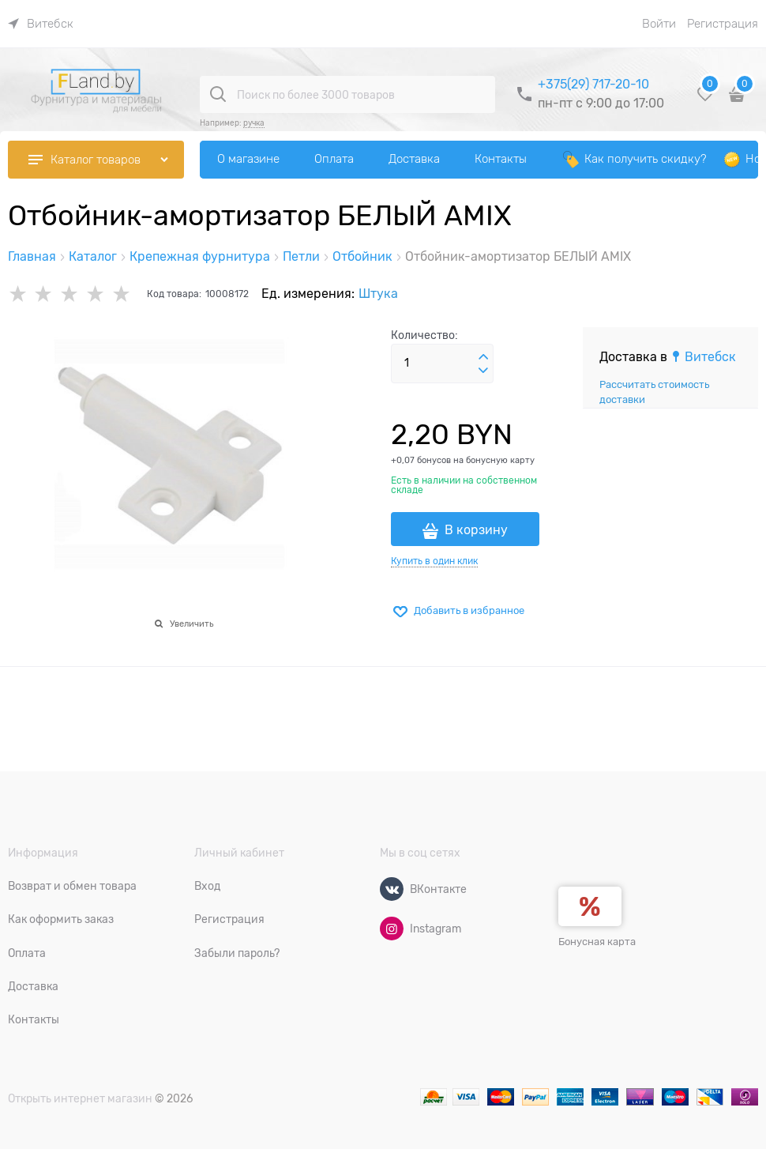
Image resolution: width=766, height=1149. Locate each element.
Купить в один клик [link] (434, 561)
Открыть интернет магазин (80, 1098)
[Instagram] (392, 928)
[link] (40, 23)
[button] (483, 357)
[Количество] (442, 363)
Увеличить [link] (191, 623)
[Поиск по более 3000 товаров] (218, 94)
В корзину (476, 530)
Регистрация (722, 23)
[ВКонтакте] (392, 889)
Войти (659, 23)
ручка (254, 123)
